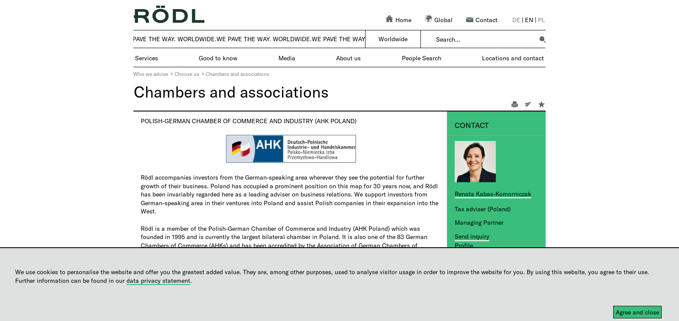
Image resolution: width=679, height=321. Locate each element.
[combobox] (485, 39)
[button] (542, 39)
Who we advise (150, 74)
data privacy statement (158, 280)
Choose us (187, 74)
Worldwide (392, 39)
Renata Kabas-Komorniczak (493, 193)
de (516, 19)
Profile (464, 245)
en (529, 19)
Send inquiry (472, 236)
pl (541, 19)
